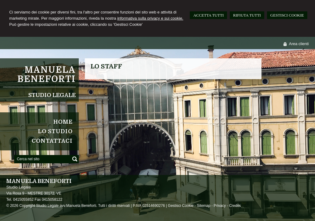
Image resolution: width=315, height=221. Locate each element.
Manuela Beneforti (46, 74)
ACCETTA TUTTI (208, 15)
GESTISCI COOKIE (287, 15)
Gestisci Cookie (180, 206)
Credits (235, 206)
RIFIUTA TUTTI (247, 15)
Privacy (220, 206)
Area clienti (299, 43)
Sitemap (203, 206)
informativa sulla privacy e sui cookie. (150, 18)
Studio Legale (52, 95)
